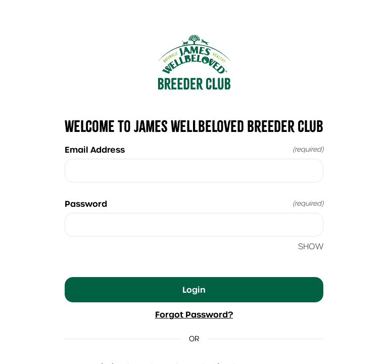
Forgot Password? (194, 314)
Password (194, 204)
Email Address (194, 150)
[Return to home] (194, 62)
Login (194, 289)
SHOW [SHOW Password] (310, 246)
